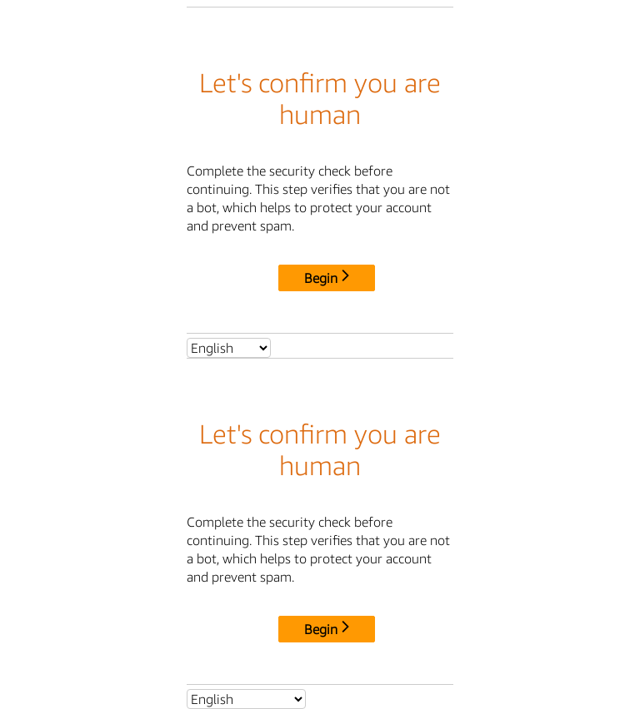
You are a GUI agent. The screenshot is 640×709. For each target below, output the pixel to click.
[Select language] (229, 348)
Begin (326, 278)
